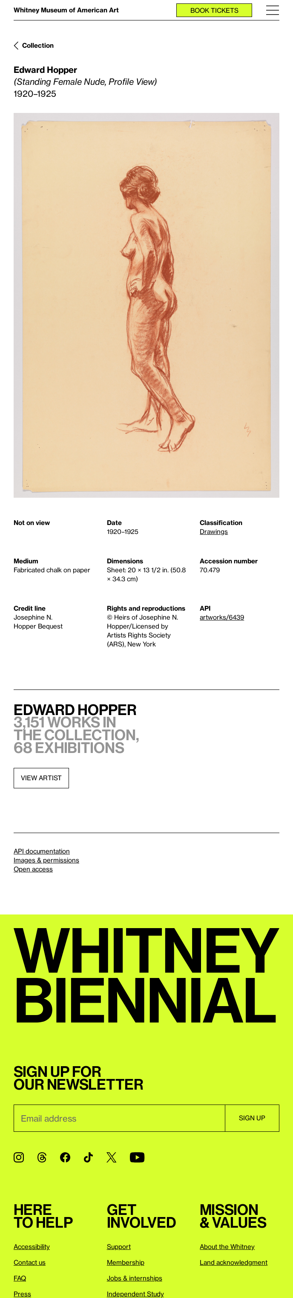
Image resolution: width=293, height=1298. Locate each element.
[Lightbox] (146, 305)
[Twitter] (111, 1157)
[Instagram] (19, 1157)
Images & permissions (46, 860)
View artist (41, 778)
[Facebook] (65, 1157)
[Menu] (272, 10)
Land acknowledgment (233, 1262)
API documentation (42, 851)
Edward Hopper (45, 69)
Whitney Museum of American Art (66, 10)
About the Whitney (227, 1246)
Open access (33, 869)
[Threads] (42, 1157)
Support (119, 1246)
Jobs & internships (134, 1278)
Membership (125, 1262)
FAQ (20, 1278)
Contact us (30, 1262)
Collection (38, 45)
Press (22, 1294)
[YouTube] (137, 1157)
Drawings (214, 531)
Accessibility (32, 1246)
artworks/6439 (222, 617)
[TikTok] (88, 1157)
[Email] (119, 1118)
